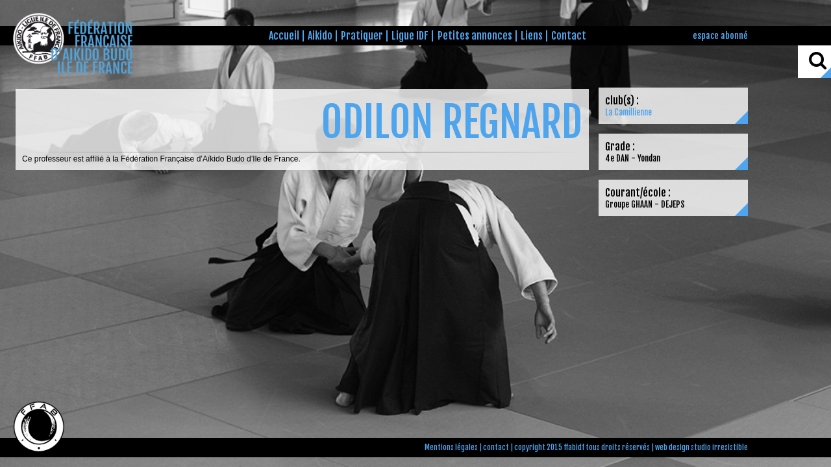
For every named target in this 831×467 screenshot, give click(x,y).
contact (496, 447)
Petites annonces (475, 35)
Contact (568, 35)
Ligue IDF (409, 35)
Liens (532, 35)
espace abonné (720, 35)
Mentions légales (451, 447)
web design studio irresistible (701, 447)
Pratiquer (362, 35)
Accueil (284, 35)
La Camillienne (628, 112)
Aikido (320, 35)
